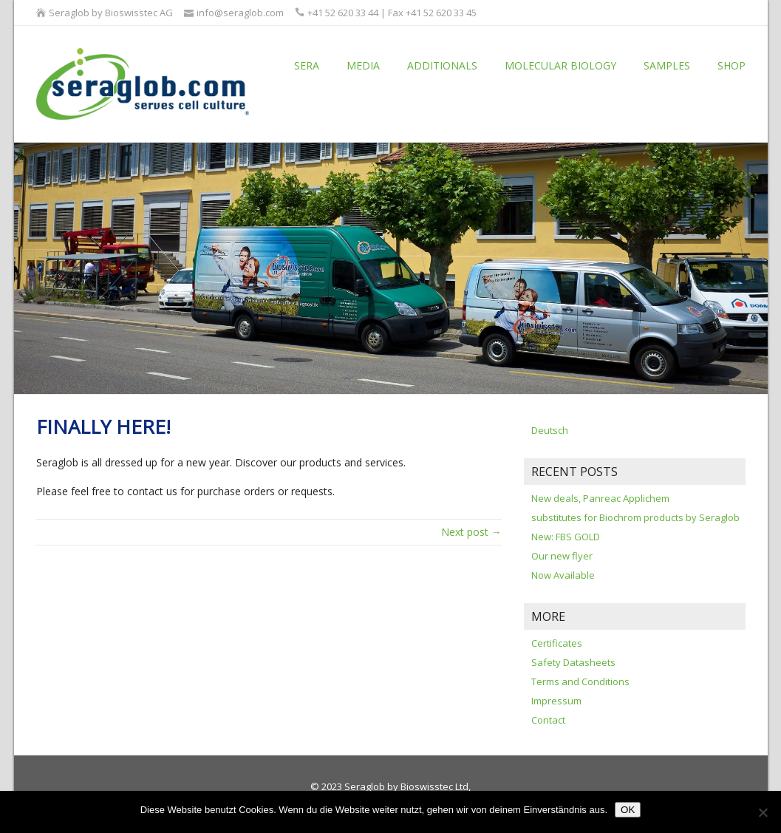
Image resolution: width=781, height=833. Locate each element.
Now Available (563, 575)
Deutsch (549, 430)
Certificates (556, 643)
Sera (306, 65)
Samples (667, 65)
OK (628, 809)
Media (363, 65)
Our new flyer (562, 555)
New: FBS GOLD (565, 536)
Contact (548, 720)
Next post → (471, 532)
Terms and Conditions (580, 681)
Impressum (556, 700)
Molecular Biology (560, 65)
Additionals (442, 65)
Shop (731, 65)
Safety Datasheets (573, 662)
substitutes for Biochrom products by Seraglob (635, 517)
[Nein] (762, 812)
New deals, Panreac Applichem (600, 498)
